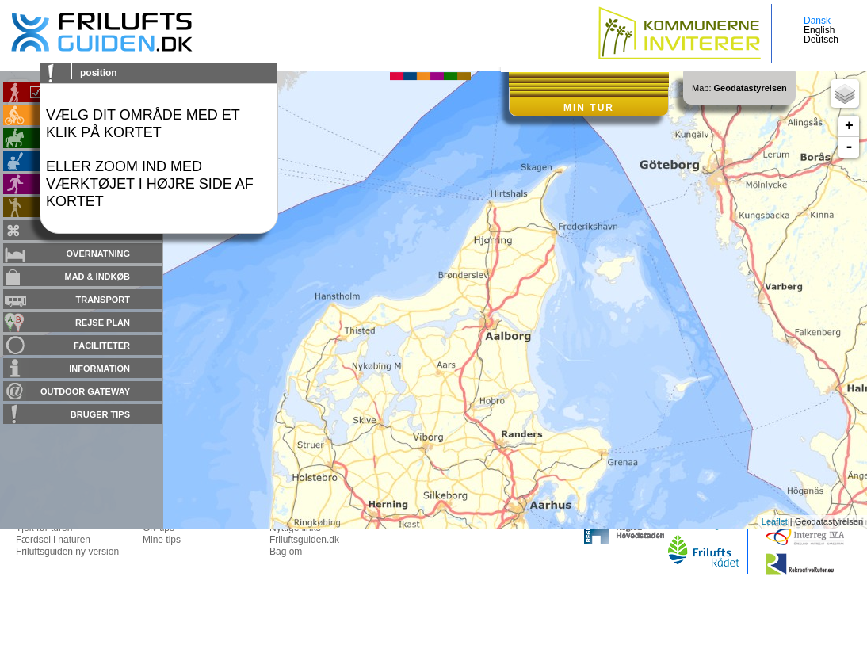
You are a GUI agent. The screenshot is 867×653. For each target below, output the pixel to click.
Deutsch (821, 39)
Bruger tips (100, 414)
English (819, 30)
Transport (103, 299)
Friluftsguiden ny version (67, 551)
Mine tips (162, 539)
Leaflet (775, 521)
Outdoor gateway (85, 391)
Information (99, 368)
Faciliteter (102, 345)
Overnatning (98, 253)
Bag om (285, 551)
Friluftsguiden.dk (304, 539)
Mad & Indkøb (98, 276)
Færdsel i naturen (53, 539)
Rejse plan (102, 322)
